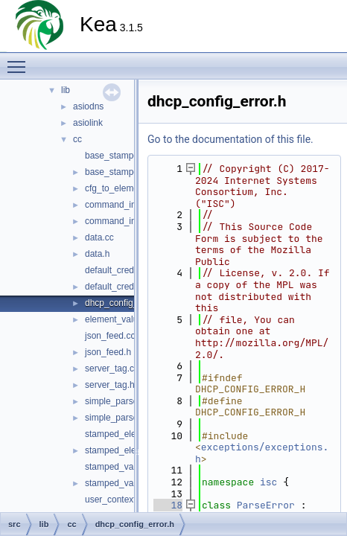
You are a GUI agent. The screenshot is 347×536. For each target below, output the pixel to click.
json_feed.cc (110, 336)
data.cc (99, 237)
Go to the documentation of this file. (230, 139)
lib (65, 90)
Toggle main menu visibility (20, 60)
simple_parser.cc (118, 401)
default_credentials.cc (128, 270)
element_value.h (117, 319)
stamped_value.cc (121, 467)
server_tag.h (110, 385)
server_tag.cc (112, 368)
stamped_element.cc (126, 434)
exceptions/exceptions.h (261, 453)
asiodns (88, 106)
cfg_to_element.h (119, 188)
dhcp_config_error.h (124, 303)
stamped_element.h (124, 450)
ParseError (266, 505)
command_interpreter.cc (133, 205)
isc (268, 482)
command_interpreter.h (130, 221)
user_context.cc (116, 499)
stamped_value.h (119, 483)
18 (167, 505)
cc (77, 139)
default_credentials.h (126, 286)
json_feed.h (108, 352)
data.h (97, 254)
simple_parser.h (116, 417)
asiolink (88, 123)
